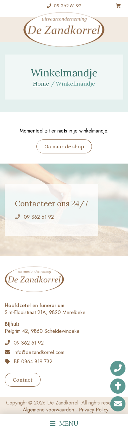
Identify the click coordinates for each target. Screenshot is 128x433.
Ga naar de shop (64, 146)
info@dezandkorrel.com (39, 352)
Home (41, 83)
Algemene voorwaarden (48, 409)
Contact (23, 380)
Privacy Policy (93, 409)
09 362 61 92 (67, 6)
